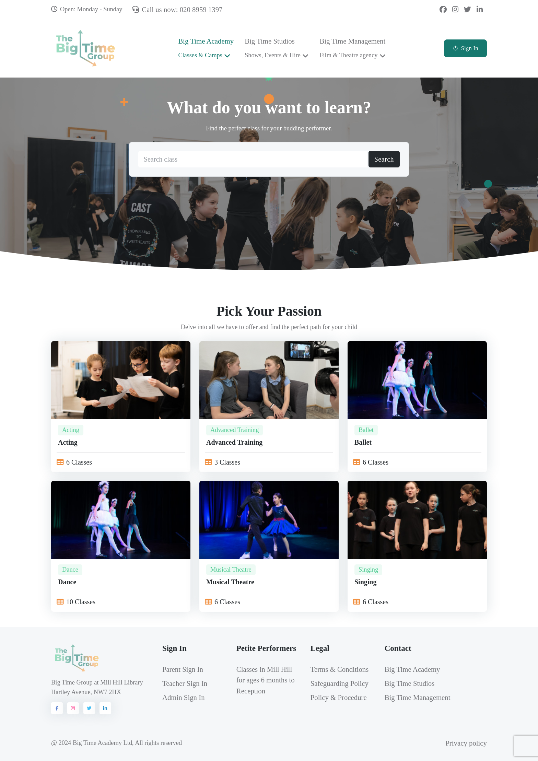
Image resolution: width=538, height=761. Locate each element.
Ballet (366, 430)
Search (384, 160)
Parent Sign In (182, 670)
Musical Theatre (231, 570)
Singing (368, 570)
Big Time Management (352, 48)
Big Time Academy (206, 48)
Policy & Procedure (339, 698)
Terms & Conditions (340, 670)
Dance (70, 570)
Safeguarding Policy (340, 684)
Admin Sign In (183, 698)
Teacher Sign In (184, 684)
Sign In (465, 48)
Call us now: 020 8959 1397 (177, 9)
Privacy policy (466, 743)
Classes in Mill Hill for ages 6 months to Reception (265, 680)
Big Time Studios (273, 48)
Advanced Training (234, 430)
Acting (70, 430)
